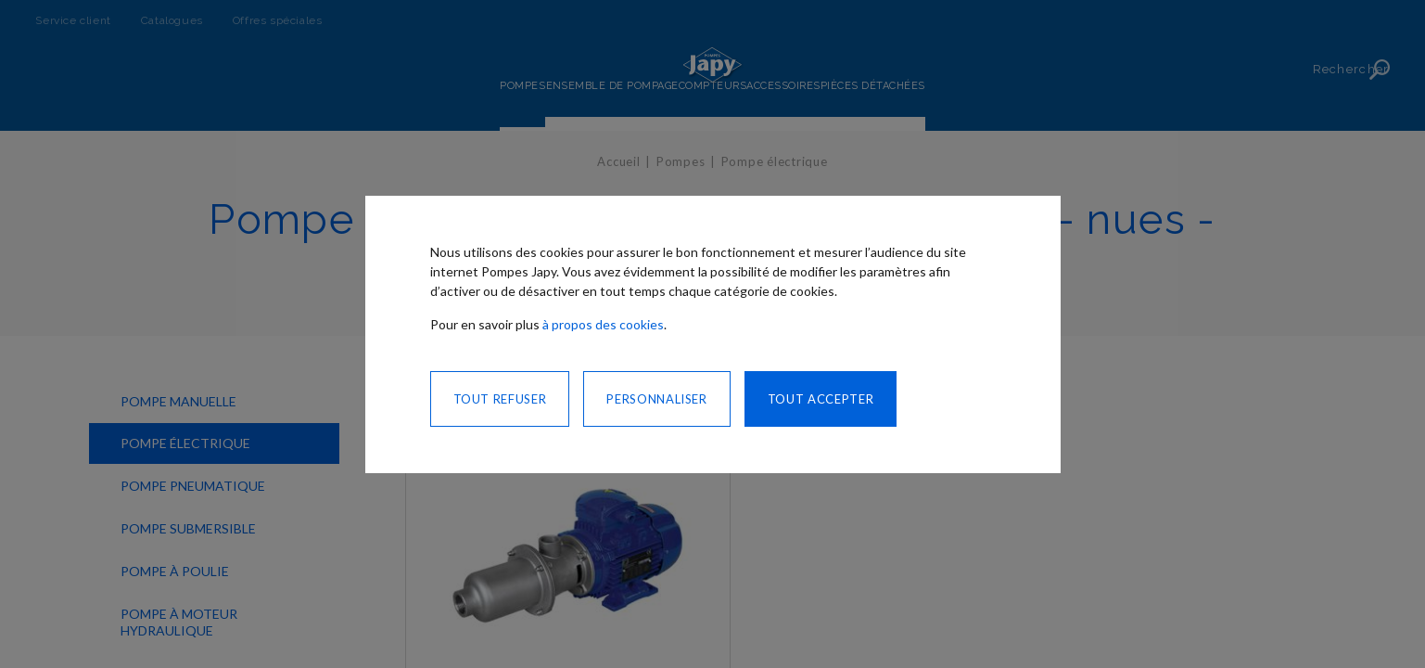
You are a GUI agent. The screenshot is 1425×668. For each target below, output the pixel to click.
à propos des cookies (603, 324)
